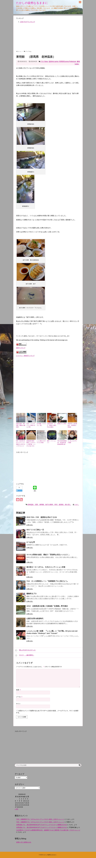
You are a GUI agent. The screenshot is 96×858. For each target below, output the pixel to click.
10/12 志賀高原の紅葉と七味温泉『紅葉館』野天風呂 (47, 606)
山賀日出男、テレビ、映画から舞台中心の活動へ (51, 425)
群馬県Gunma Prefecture (67, 61)
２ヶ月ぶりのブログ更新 (72, 441)
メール (19, 697)
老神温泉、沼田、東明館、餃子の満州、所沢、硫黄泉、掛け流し (49, 504)
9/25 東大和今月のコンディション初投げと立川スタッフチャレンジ (20, 443)
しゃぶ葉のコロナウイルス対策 (41, 441)
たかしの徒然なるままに (32, 2)
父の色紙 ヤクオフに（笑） (41, 424)
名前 (18, 690)
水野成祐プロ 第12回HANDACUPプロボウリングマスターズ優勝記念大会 (41, 824)
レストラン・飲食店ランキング (25, 355)
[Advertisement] (48, 37)
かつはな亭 (30, 542)
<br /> (21, 369)
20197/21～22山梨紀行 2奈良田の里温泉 (72, 425)
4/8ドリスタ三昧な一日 (35, 530)
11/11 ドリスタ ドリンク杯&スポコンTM (31, 425)
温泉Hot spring (53, 61)
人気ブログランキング (27, 22)
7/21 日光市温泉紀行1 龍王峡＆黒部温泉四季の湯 (62, 442)
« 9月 (16, 809)
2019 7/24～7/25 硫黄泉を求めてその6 (41, 517)
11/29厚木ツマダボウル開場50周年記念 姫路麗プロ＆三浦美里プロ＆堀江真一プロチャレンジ (48, 830)
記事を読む (29, 525)
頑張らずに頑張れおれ (23, 842)
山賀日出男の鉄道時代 (34, 618)
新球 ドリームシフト (51, 441)
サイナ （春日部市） (24, 655)
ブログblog (44, 61)
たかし (76, 504)
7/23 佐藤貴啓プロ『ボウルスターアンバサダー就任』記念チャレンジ (40, 819)
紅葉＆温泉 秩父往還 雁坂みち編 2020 (21, 425)
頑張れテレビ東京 (61, 423)
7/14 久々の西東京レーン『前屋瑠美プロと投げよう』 (47, 581)
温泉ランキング (20, 348)
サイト (18, 703)
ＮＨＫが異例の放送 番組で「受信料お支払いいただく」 (48, 555)
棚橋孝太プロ (31, 594)
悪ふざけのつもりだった (25, 650)
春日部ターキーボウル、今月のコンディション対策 (45, 567)
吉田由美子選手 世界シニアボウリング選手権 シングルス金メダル (30, 443)
